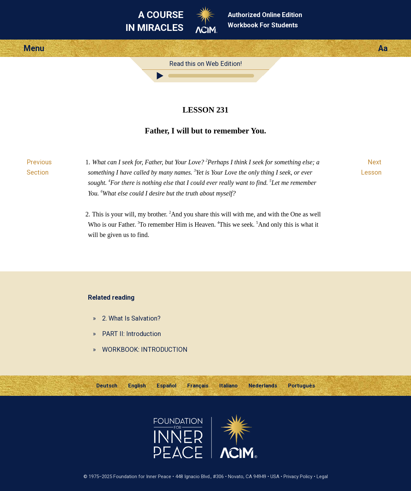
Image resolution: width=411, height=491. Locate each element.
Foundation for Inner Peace (142, 476)
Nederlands (263, 385)
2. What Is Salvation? (131, 318)
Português (301, 385)
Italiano (228, 385)
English (137, 385)
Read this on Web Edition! (205, 64)
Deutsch (106, 385)
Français (197, 385)
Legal (322, 476)
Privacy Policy (298, 476)
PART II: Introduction (131, 334)
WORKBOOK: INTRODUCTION (145, 349)
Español (166, 385)
